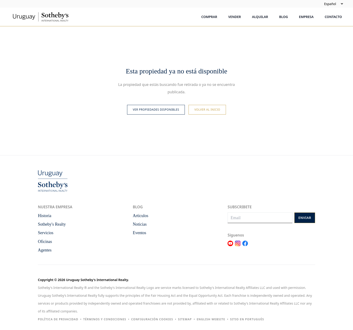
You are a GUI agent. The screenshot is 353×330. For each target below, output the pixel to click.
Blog (283, 17)
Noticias (140, 224)
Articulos (140, 215)
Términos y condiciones (104, 319)
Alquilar (260, 17)
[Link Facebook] (245, 246)
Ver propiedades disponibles (156, 110)
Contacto (333, 17)
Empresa (306, 17)
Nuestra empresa (55, 206)
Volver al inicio (207, 110)
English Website (211, 319)
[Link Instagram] (237, 246)
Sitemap (185, 319)
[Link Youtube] (230, 246)
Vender (234, 17)
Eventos (139, 232)
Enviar (304, 217)
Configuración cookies (152, 319)
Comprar (209, 17)
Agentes (45, 250)
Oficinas (45, 241)
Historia (44, 215)
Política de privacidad (58, 319)
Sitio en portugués (247, 319)
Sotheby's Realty (52, 224)
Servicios (45, 232)
